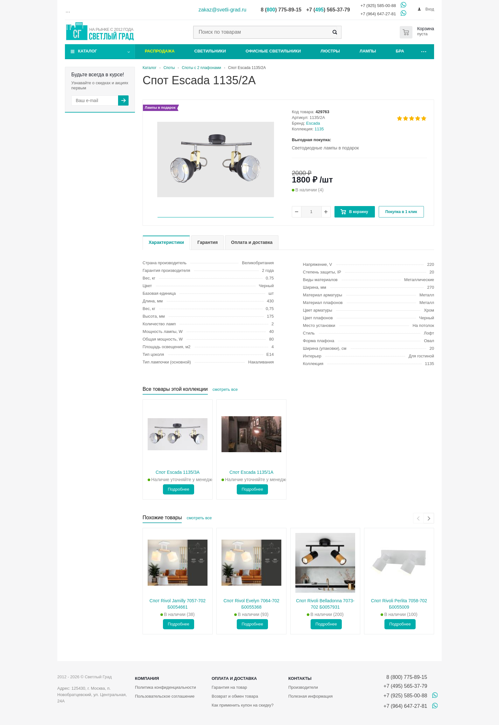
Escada (313, 123)
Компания (147, 678)
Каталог (87, 51)
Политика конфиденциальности (165, 687)
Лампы (368, 51)
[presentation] (418, 518)
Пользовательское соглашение (164, 696)
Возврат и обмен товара (235, 696)
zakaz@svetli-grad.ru (223, 9)
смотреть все (225, 389)
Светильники (210, 51)
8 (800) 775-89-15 (405, 677)
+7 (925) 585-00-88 (378, 5)
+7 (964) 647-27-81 (378, 13)
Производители (303, 687)
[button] (215, 217)
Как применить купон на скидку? (243, 705)
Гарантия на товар (229, 687)
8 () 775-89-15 (281, 9)
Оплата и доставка (234, 678)
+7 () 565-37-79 (328, 9)
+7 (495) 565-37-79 (405, 686)
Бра (400, 51)
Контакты (300, 678)
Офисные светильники (273, 51)
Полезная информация (310, 696)
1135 (319, 129)
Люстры (330, 51)
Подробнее (178, 489)
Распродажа (160, 51)
